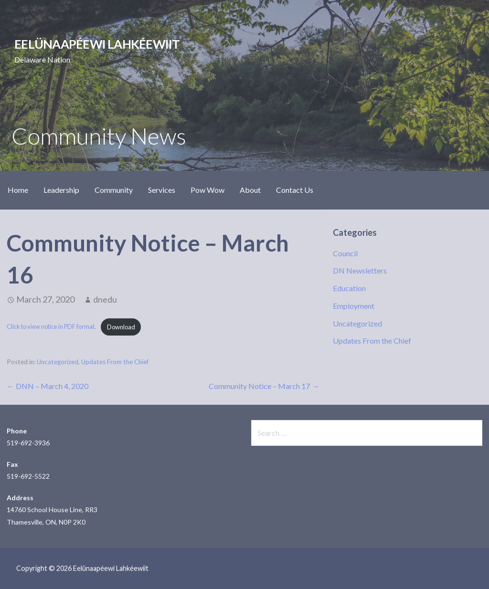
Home (18, 189)
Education (349, 288)
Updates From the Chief (115, 362)
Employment (353, 305)
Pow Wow (207, 189)
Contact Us (294, 189)
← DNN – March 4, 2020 (47, 385)
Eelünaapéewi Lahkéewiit (97, 44)
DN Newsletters (360, 270)
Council (345, 253)
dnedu (105, 299)
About (250, 189)
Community (114, 189)
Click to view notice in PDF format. (51, 327)
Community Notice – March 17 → (264, 385)
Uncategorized (57, 362)
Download (121, 327)
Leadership (61, 189)
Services (161, 189)
